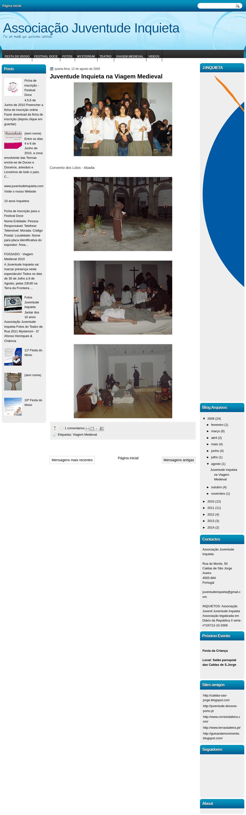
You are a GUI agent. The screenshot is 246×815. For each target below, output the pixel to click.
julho (215, 457)
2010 (211, 501)
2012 (211, 514)
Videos (153, 56)
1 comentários (75, 428)
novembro (218, 493)
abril (214, 438)
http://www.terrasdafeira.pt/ (222, 727)
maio (215, 444)
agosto (216, 464)
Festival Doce (46, 56)
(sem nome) (32, 133)
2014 (211, 527)
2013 (211, 521)
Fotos (67, 56)
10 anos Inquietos (16, 201)
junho (215, 451)
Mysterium (86, 56)
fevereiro (217, 425)
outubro (217, 487)
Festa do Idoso (17, 56)
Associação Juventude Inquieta (91, 27)
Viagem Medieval (130, 56)
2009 (211, 418)
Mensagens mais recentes (72, 460)
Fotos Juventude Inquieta (31, 302)
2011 (211, 508)
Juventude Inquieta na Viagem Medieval (106, 76)
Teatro (105, 56)
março (216, 431)
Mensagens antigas (179, 460)
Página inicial (128, 458)
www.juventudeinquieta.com (23, 186)
